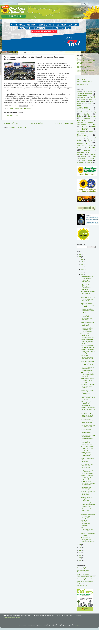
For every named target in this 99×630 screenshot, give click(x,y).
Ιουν (82, 264)
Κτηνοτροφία (81, 131)
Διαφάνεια (88, 103)
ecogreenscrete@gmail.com (11, 617)
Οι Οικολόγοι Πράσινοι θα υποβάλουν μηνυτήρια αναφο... (87, 329)
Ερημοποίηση (87, 118)
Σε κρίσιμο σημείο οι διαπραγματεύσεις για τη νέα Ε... (88, 305)
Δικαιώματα (82, 107)
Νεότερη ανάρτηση (11, 123)
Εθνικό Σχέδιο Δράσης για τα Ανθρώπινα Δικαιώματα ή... (87, 392)
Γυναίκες (83, 99)
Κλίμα (93, 124)
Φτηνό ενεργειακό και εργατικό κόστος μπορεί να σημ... (87, 442)
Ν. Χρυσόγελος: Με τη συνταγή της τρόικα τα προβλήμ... (88, 351)
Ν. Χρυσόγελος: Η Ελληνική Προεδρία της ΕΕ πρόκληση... (87, 415)
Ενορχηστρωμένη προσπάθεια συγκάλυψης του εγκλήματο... (86, 317)
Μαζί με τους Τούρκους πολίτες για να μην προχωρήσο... (87, 448)
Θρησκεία (90, 122)
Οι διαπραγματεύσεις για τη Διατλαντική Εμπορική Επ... (88, 516)
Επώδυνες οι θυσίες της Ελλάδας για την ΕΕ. (88, 425)
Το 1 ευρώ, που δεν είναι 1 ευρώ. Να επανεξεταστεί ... (88, 510)
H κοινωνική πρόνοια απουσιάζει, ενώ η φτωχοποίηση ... (87, 341)
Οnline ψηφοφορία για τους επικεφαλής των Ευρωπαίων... (87, 324)
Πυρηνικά (93, 154)
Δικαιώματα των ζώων (84, 110)
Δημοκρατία (81, 101)
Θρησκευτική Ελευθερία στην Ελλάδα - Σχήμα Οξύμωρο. (88, 397)
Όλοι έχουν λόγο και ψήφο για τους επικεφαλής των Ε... (87, 335)
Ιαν (82, 274)
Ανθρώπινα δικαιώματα (84, 93)
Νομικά (90, 141)
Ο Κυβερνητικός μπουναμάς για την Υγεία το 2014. (87, 529)
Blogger (77, 625)
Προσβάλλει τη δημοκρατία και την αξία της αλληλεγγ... (87, 357)
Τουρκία (82, 160)
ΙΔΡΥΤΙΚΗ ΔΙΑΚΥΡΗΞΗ (84, 77)
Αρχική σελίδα (37, 123)
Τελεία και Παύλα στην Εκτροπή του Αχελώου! (87, 460)
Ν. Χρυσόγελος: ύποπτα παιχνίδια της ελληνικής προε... (88, 403)
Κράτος (93, 126)
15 (80, 254)
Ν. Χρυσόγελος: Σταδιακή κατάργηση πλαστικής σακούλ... (88, 409)
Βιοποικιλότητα (81, 97)
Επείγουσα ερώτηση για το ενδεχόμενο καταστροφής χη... (88, 471)
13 (80, 545)
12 (80, 547)
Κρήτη (85, 129)
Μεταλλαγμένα (81, 133)
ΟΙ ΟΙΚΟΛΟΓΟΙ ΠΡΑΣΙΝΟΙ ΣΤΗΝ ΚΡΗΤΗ (85, 67)
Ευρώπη (16, 108)
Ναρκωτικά (89, 139)
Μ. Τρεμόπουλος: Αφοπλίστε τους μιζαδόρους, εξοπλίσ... (88, 539)
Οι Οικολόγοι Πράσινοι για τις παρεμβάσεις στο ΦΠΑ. (87, 310)
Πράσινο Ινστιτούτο (83, 574)
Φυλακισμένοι (80, 162)
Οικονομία (23, 108)
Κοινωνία (84, 126)
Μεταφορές (80, 137)
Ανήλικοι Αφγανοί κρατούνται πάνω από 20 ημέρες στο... (88, 430)
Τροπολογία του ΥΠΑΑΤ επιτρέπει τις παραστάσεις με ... (88, 498)
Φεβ (82, 272)
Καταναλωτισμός (82, 124)
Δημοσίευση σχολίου (12, 115)
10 (80, 552)
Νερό (79, 141)
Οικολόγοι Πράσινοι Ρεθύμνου (86, 576)
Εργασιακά (92, 116)
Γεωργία (93, 97)
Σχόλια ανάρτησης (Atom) (19, 127)
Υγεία (90, 160)
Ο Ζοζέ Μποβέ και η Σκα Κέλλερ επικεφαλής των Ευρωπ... (88, 299)
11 (80, 550)
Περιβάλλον (80, 148)
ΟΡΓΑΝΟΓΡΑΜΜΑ (82, 84)
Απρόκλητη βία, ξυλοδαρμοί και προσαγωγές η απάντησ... (86, 287)
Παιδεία (90, 145)
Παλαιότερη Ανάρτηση (64, 123)
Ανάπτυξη (91, 91)
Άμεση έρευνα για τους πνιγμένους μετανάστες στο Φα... (88, 362)
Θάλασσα (80, 122)
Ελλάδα (11, 108)
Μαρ (82, 269)
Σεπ (82, 261)
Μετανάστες (81, 135)
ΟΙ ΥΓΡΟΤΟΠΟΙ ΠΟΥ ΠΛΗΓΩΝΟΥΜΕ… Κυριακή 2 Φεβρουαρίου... (87, 279)
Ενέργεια (80, 116)
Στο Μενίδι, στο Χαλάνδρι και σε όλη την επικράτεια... (88, 293)
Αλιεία (78, 91)
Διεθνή (79, 105)
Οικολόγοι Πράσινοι (83, 568)
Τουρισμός (92, 158)
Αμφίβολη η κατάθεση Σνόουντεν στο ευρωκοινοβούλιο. (87, 477)
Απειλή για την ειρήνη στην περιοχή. (87, 488)
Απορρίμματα (82, 95)
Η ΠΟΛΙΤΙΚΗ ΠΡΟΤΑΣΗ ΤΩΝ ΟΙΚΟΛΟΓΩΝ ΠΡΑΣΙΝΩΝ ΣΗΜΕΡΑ (86, 62)
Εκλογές (93, 112)
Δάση (90, 99)
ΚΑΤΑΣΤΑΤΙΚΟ (81, 79)
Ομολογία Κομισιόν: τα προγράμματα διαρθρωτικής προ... (87, 368)
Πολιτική (28, 108)
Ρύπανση (83, 156)
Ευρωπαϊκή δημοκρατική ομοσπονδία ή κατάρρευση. (88, 493)
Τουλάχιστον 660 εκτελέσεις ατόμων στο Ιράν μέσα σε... (88, 454)
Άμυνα (83, 91)
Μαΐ (82, 267)
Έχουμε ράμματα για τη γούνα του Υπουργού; (88, 346)
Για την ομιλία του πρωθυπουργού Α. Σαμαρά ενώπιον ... (87, 420)
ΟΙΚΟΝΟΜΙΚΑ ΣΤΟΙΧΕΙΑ (84, 81)
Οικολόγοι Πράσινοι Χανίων (85, 579)
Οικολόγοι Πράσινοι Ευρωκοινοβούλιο (83, 571)
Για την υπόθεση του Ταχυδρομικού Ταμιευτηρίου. (87, 465)
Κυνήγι (91, 131)
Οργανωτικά (80, 145)
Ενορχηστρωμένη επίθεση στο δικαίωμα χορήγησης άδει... (88, 483)
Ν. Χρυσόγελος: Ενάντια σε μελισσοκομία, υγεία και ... (88, 386)
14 (80, 257)
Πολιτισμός (87, 150)
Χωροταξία (90, 162)
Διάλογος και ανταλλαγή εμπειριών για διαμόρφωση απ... (88, 436)
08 (80, 558)
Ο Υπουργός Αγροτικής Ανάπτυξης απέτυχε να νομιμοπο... (87, 380)
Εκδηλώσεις (80, 112)
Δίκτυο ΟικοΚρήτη (82, 585)
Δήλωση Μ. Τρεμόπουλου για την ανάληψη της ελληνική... (88, 523)
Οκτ (82, 259)
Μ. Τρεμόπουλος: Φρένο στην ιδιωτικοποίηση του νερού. (88, 374)
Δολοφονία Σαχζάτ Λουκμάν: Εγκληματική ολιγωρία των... (88, 504)
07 (80, 560)
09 (80, 555)
